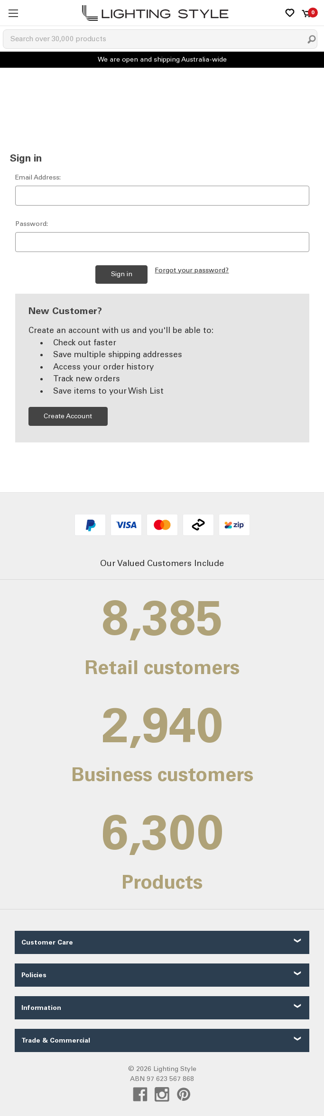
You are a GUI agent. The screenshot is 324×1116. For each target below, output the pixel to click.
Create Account (68, 416)
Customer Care (47, 942)
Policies (33, 975)
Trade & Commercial (55, 1040)
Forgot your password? (192, 270)
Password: (31, 224)
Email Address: (38, 177)
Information (41, 1008)
